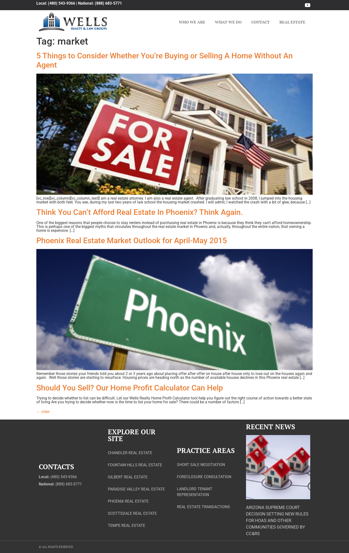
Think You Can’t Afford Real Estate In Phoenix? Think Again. (139, 212)
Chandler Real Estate (130, 453)
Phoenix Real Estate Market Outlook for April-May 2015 (131, 240)
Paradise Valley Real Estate (136, 489)
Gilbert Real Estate (128, 477)
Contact (260, 22)
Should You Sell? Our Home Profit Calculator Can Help (129, 387)
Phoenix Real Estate (128, 501)
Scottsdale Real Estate (132, 513)
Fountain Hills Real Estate (135, 465)
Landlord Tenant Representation (194, 492)
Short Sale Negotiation (201, 464)
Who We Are (192, 22)
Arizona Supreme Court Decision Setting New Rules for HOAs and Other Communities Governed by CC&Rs (277, 520)
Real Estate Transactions (203, 507)
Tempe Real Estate (126, 525)
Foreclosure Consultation (204, 477)
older (43, 411)
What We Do (228, 22)
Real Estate (292, 22)
